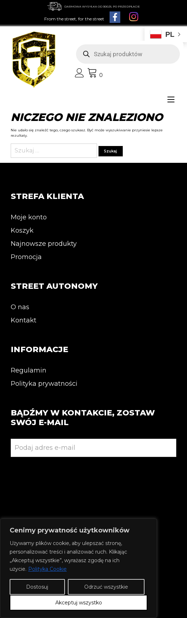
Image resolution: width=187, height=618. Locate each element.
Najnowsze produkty (44, 244)
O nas (20, 307)
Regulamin (28, 370)
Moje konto (29, 217)
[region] (78, 568)
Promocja (26, 257)
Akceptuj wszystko (78, 602)
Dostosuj (37, 587)
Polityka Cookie (47, 569)
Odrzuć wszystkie (106, 587)
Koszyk (22, 230)
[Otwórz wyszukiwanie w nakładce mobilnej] (127, 54)
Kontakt (23, 320)
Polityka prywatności (44, 384)
